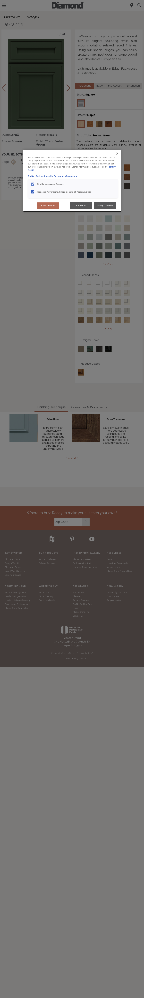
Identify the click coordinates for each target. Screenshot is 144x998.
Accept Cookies (105, 205)
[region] (72, 181)
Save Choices (48, 205)
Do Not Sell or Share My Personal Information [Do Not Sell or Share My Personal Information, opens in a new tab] (52, 176)
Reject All (81, 205)
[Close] (117, 153)
